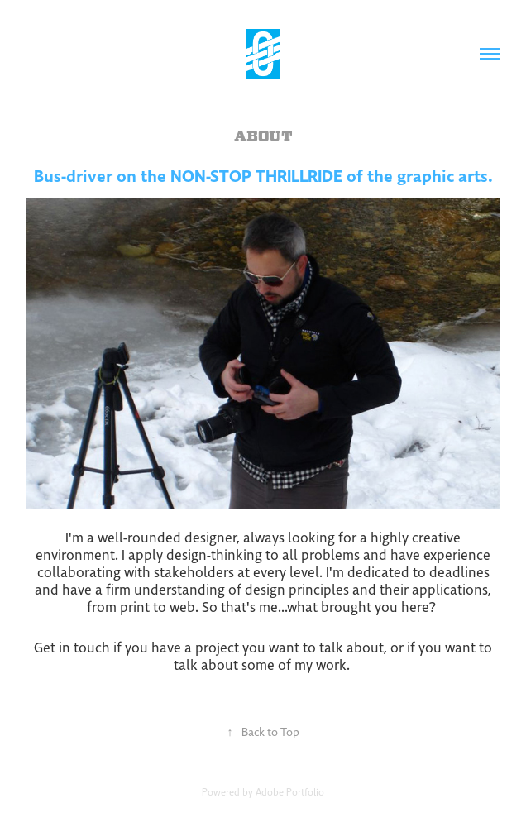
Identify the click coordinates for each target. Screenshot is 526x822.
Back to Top (263, 732)
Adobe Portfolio (290, 792)
